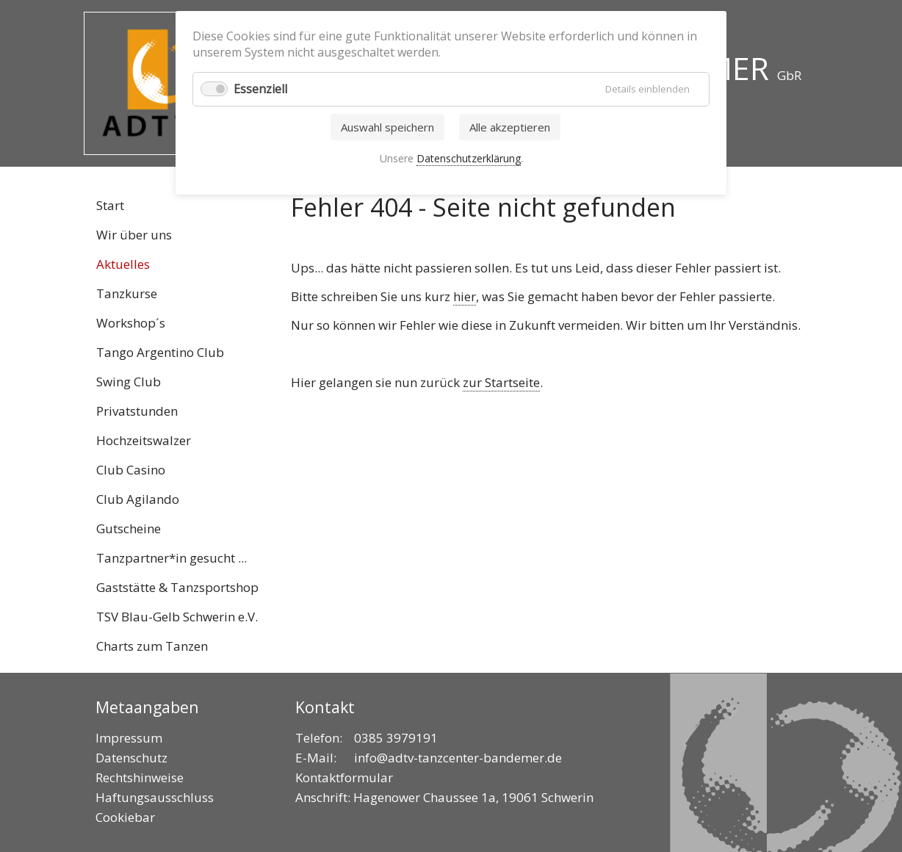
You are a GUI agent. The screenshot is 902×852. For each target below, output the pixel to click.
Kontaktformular (344, 777)
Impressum (128, 737)
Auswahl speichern (387, 127)
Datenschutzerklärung (468, 158)
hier (464, 296)
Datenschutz (131, 757)
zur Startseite (501, 382)
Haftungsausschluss (154, 797)
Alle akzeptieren (509, 127)
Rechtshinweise (139, 777)
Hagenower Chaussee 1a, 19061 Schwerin (473, 797)
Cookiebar (125, 817)
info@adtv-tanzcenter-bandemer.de (458, 757)
